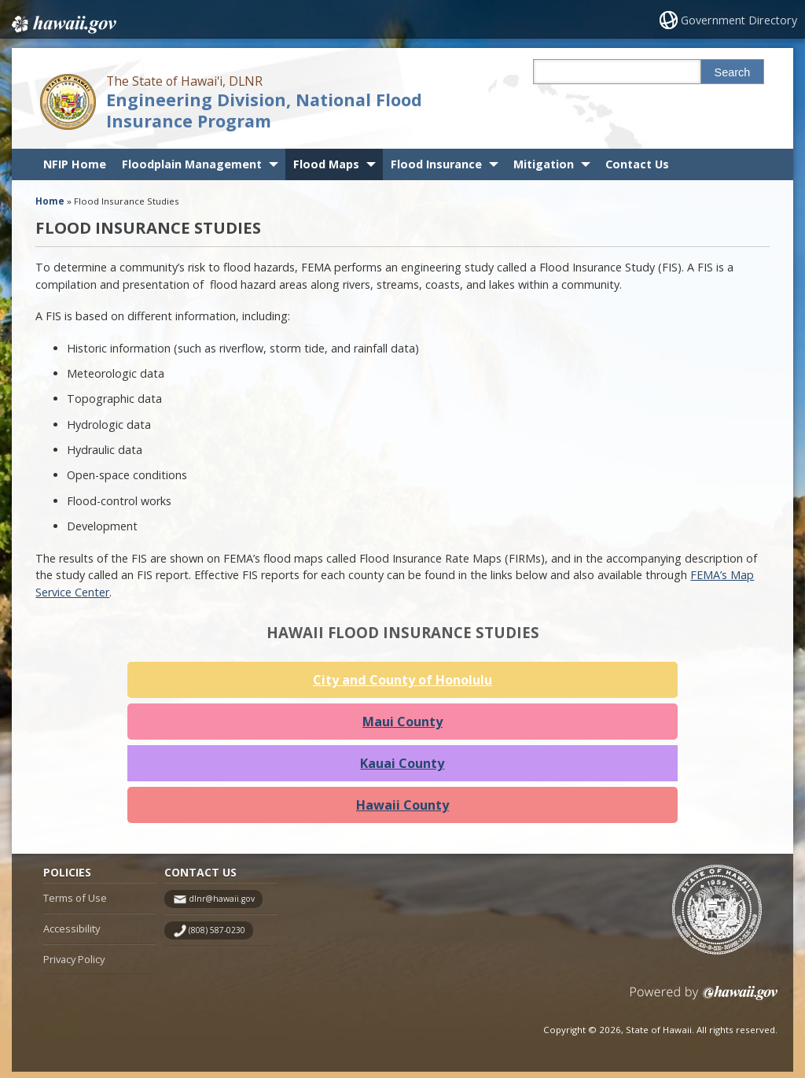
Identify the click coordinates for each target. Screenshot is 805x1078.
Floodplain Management (192, 164)
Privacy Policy (74, 965)
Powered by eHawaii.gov (703, 1005)
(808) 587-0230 (217, 937)
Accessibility (71, 935)
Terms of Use (75, 905)
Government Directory (741, 20)
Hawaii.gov (62, 21)
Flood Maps (326, 164)
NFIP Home (74, 164)
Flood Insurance (436, 164)
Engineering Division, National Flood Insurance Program (264, 110)
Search (733, 72)
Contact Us (637, 164)
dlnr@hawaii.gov (222, 905)
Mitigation (543, 164)
